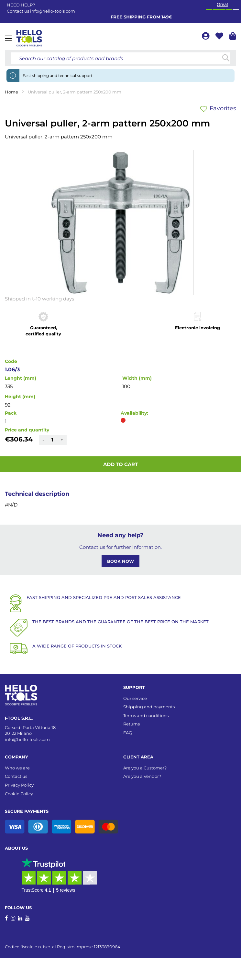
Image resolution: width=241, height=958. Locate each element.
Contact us (16, 776)
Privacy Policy (19, 785)
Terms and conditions (146, 715)
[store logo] (29, 38)
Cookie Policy (19, 793)
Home (11, 91)
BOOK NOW (120, 561)
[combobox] (120, 58)
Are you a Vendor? (142, 776)
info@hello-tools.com (52, 11)
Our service (135, 698)
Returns (131, 723)
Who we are (17, 767)
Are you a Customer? (145, 767)
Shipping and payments (149, 706)
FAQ (127, 732)
